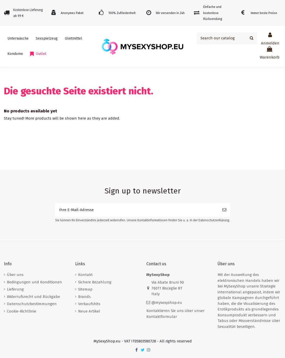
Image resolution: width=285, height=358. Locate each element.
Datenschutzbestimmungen (32, 304)
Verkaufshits (89, 304)
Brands (84, 296)
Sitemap (85, 289)
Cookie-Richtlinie (21, 311)
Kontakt (85, 274)
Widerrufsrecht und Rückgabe (33, 296)
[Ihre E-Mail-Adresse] (137, 210)
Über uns (15, 274)
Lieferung (15, 289)
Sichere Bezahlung (94, 282)
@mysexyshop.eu (166, 302)
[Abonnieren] (224, 210)
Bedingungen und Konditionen (34, 282)
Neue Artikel (89, 311)
